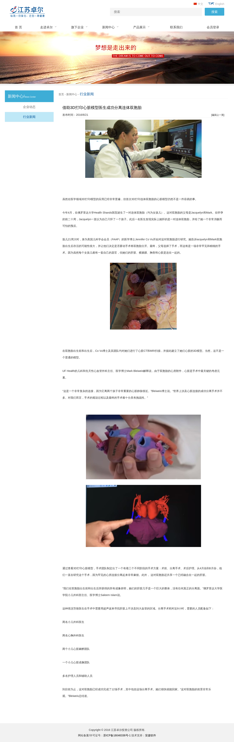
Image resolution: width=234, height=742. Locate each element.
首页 (61, 94)
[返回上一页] (217, 115)
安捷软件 (150, 735)
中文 (198, 3)
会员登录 (213, 27)
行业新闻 (29, 116)
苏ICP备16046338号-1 (117, 735)
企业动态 (29, 107)
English (216, 3)
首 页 (18, 27)
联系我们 (176, 27)
